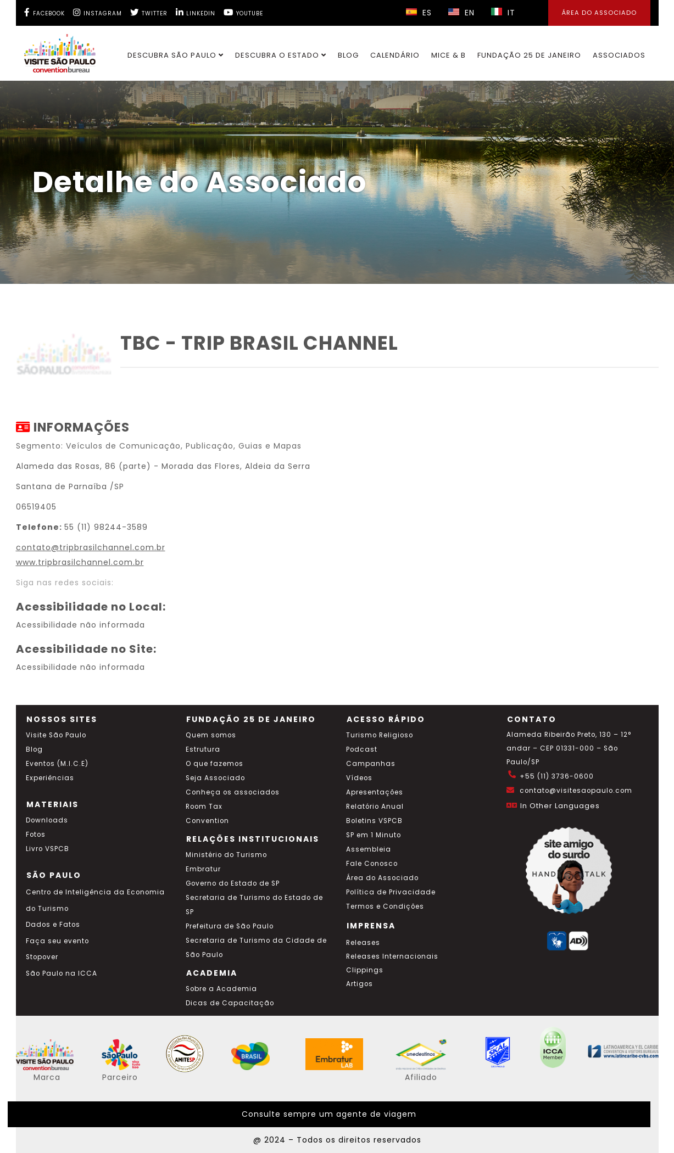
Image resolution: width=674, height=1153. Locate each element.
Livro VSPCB (47, 848)
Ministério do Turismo (226, 854)
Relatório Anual (375, 806)
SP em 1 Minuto (373, 835)
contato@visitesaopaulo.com (576, 790)
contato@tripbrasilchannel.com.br (90, 547)
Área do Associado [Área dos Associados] (599, 12)
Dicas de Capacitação (230, 1003)
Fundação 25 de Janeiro (529, 55)
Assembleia (368, 849)
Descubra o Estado (280, 55)
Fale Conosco (372, 863)
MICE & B (448, 55)
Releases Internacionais (392, 956)
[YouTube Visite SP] (243, 12)
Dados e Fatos (53, 924)
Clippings (364, 970)
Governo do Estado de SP (233, 883)
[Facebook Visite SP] (44, 12)
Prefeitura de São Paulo (230, 926)
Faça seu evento (57, 941)
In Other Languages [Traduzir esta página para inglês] (560, 805)
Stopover (42, 957)
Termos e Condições (385, 906)
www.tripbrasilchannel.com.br (80, 562)
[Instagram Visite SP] (97, 12)
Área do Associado (382, 878)
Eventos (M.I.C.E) (57, 763)
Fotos (36, 834)
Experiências (50, 778)
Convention (207, 820)
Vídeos (359, 778)
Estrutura (203, 749)
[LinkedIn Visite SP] (195, 12)
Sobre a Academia (221, 988)
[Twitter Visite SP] (149, 12)
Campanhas (371, 763)
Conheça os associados (233, 792)
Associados (619, 55)
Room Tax (204, 806)
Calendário (395, 55)
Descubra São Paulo (175, 55)
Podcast (361, 749)
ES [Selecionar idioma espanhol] (419, 12)
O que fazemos (214, 763)
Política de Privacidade (391, 892)
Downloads (47, 820)
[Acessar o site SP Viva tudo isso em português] (128, 1067)
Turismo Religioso (379, 735)
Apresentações (374, 792)
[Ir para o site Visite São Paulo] (53, 50)
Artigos (359, 984)
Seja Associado (215, 778)
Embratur (203, 869)
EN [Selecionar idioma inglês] (461, 12)
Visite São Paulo (56, 735)
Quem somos (211, 735)
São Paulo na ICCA (61, 973)
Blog (348, 55)
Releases (363, 942)
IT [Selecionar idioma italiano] (503, 12)
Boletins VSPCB (374, 820)
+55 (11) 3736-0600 (557, 776)
